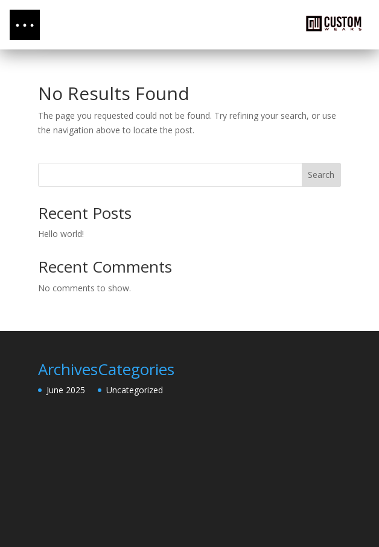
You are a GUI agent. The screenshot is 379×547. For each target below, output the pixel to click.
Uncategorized (134, 390)
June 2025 (65, 390)
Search (321, 174)
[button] (25, 25)
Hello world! (61, 233)
